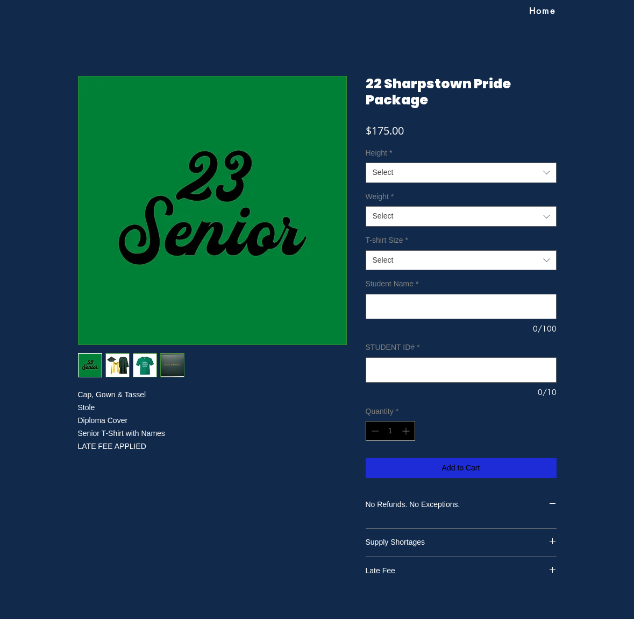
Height (379, 153)
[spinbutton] (390, 430)
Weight (380, 196)
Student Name (392, 283)
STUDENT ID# (393, 347)
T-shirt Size (387, 240)
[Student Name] (461, 306)
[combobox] (461, 173)
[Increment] (407, 430)
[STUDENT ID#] (461, 370)
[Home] (542, 11)
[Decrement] (374, 430)
